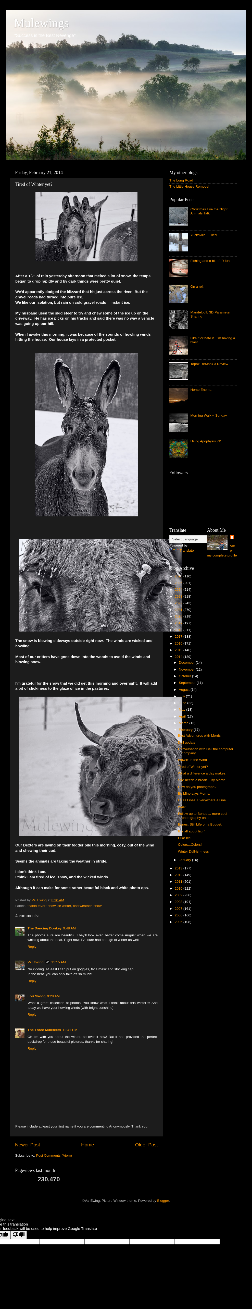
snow (98, 906)
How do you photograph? (197, 787)
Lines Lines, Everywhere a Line (202, 800)
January (185, 860)
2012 (179, 875)
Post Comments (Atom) (54, 1155)
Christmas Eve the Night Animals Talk (209, 211)
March (184, 723)
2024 (179, 589)
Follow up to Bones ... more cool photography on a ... (202, 816)
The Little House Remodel (189, 186)
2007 (179, 909)
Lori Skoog (37, 996)
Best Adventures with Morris (199, 735)
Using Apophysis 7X (205, 441)
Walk (182, 807)
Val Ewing (36, 962)
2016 (179, 643)
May (182, 709)
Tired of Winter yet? (193, 767)
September (188, 683)
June (183, 703)
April (183, 716)
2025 (179, 583)
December (187, 662)
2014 (179, 657)
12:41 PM (69, 1030)
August (185, 690)
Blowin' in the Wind (192, 760)
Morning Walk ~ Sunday (208, 415)
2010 (179, 888)
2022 (179, 603)
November (187, 669)
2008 (179, 902)
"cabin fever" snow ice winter (49, 906)
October (185, 676)
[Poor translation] (18, 1235)
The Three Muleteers (44, 1030)
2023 (179, 596)
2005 (179, 922)
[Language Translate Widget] (194, 539)
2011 (179, 881)
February (186, 730)
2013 (179, 868)
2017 (179, 636)
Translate (181, 550)
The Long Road (181, 180)
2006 (179, 915)
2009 (179, 895)
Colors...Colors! (190, 844)
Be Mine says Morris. (194, 793)
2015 (179, 650)
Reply (32, 947)
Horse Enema (200, 390)
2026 (179, 576)
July (182, 696)
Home (87, 1144)
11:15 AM (58, 962)
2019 (179, 623)
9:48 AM (69, 928)
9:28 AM (53, 996)
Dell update (186, 742)
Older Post (146, 1144)
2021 (179, 610)
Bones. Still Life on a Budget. (200, 824)
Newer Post (27, 1144)
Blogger (163, 1201)
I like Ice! (185, 838)
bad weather (82, 906)
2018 (179, 630)
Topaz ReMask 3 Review (209, 364)
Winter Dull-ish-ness (193, 851)
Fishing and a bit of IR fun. (210, 261)
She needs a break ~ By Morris (201, 780)
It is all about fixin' (191, 831)
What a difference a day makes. (202, 773)
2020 (179, 616)
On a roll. (197, 286)
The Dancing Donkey (45, 928)
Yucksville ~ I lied (203, 235)
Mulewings (41, 23)
